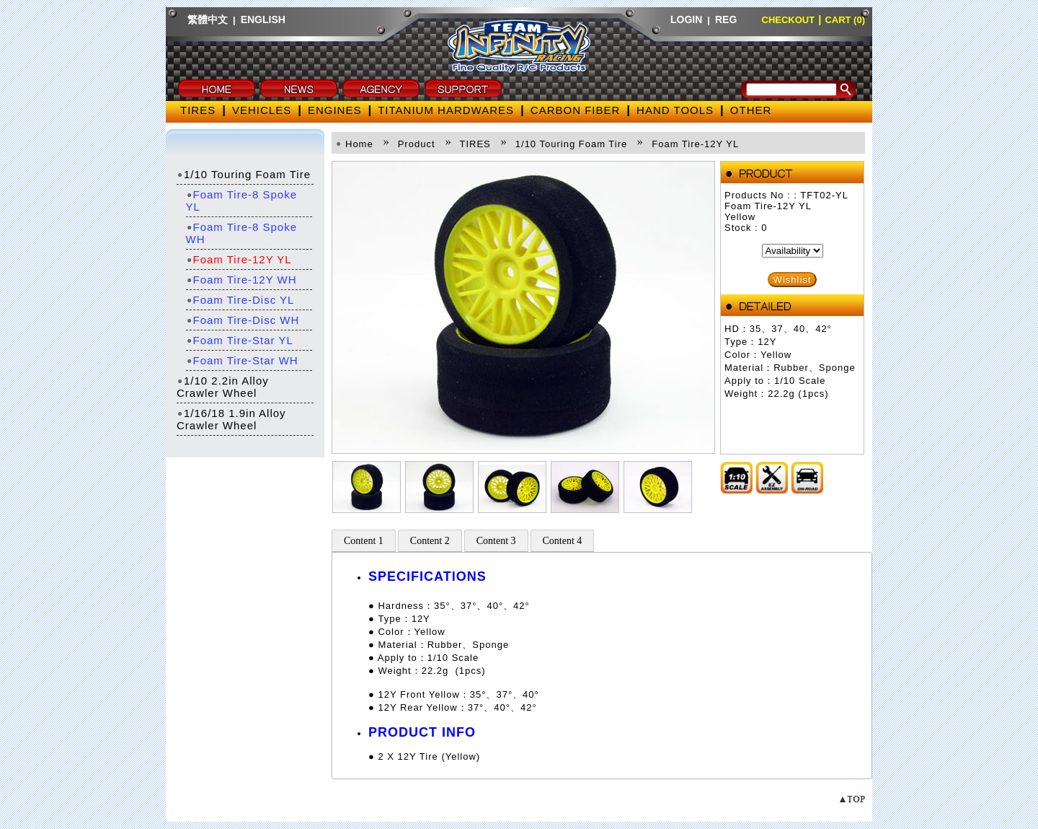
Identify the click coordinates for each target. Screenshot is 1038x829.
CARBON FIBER (576, 110)
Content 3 (496, 540)
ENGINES (335, 110)
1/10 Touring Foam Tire (244, 174)
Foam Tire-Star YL (239, 340)
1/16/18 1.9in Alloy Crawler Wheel (231, 419)
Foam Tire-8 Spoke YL (242, 200)
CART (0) (845, 19)
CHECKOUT (788, 19)
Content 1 (363, 540)
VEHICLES (261, 110)
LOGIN (686, 19)
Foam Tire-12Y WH (241, 279)
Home (359, 144)
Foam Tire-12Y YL (239, 259)
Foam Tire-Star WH (242, 360)
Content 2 (430, 540)
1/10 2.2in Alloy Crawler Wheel (223, 386)
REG (726, 19)
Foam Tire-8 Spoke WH (242, 233)
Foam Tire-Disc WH (243, 320)
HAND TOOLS (675, 110)
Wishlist (792, 279)
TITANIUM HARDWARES (446, 110)
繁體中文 (207, 19)
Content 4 (562, 540)
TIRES (198, 110)
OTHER (751, 110)
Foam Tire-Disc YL (240, 300)
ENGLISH (263, 19)
